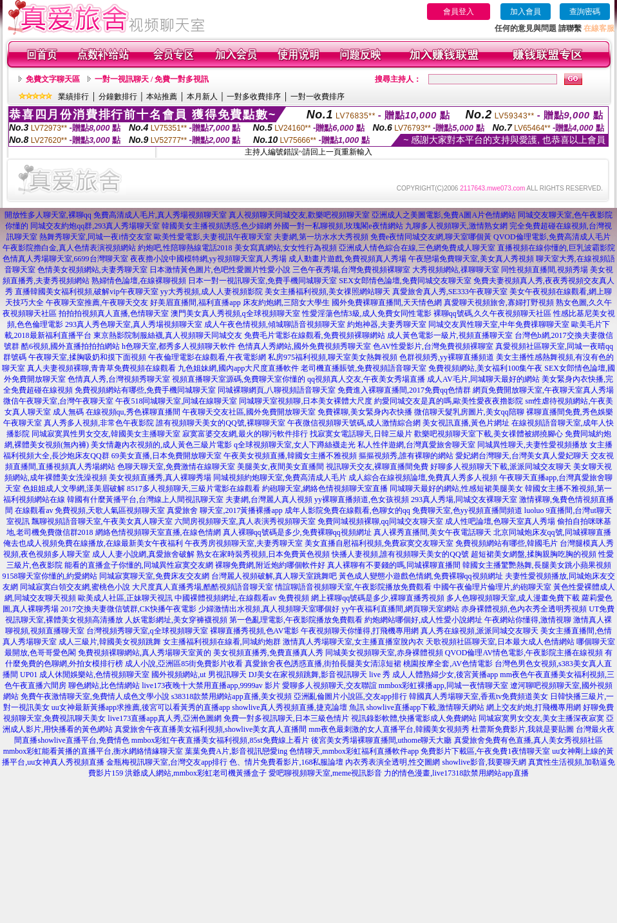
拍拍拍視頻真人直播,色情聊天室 (114, 313)
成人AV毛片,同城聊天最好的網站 (483, 379)
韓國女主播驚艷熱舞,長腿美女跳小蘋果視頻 (536, 565)
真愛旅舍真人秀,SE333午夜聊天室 (450, 291)
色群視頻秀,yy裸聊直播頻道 (446, 357)
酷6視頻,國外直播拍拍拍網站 (70, 346)
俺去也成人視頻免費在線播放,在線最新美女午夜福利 (93, 543)
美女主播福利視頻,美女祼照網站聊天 (327, 291)
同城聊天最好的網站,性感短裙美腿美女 (456, 488)
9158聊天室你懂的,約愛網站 (50, 576)
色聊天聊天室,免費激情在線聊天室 (176, 466)
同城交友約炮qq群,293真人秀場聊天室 (95, 225)
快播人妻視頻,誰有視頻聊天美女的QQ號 (400, 554)
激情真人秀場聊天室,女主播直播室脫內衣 (353, 641)
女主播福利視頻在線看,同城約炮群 (222, 641)
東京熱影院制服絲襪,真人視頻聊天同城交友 (167, 335)
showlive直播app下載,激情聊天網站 (425, 707)
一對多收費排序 (254, 96)
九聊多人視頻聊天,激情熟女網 (456, 225)
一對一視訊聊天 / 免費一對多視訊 (152, 79)
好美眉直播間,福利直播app (195, 302)
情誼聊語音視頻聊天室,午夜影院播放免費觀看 (353, 587)
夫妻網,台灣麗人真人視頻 (268, 499)
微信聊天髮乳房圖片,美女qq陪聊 (469, 411)
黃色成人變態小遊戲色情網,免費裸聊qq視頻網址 (421, 576)
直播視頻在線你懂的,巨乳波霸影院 (556, 247)
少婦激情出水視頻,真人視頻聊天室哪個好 (268, 608)
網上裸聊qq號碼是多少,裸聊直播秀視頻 (377, 597)
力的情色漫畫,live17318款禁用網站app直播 (456, 773)
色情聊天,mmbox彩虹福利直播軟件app (354, 751)
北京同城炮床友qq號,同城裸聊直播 (552, 532)
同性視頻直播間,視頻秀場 (544, 269)
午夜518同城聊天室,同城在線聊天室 (176, 401)
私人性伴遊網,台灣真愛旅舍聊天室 (416, 444)
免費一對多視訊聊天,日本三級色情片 (286, 718)
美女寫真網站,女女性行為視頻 (285, 247)
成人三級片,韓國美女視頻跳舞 (110, 641)
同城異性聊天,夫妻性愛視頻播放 (532, 444)
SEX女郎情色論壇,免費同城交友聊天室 (405, 280)
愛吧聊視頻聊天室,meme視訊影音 (325, 773)
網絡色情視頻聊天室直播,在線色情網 (158, 532)
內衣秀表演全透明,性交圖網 (392, 762)
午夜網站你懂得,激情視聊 (527, 619)
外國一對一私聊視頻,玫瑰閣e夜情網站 (338, 225)
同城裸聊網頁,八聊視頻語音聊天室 (277, 390)
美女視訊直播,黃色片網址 (465, 422)
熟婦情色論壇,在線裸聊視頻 (138, 280)
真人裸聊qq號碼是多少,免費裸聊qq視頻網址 (297, 532)
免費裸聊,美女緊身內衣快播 (365, 411)
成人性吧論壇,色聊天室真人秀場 (500, 521)
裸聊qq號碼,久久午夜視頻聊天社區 (492, 313)
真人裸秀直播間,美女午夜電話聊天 (432, 532)
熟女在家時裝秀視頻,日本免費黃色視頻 (263, 554)
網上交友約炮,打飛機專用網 (533, 707)
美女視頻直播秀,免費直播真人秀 (268, 652)
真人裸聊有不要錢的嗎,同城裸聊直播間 (393, 565)
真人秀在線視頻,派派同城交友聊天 (479, 630)
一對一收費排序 (317, 96)
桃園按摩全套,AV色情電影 (448, 663)
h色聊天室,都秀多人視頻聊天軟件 (179, 346)
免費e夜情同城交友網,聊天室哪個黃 (430, 236)
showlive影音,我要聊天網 (484, 762)
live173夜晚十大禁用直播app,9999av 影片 (211, 685)
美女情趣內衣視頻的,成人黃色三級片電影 (161, 444)
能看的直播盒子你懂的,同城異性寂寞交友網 (138, 565)
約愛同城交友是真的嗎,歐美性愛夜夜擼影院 (448, 401)
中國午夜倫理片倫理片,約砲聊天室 (492, 587)
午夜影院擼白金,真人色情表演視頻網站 (69, 247)
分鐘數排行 (118, 96)
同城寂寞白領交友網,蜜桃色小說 (75, 587)
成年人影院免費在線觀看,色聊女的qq (347, 510)
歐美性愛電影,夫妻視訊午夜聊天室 (213, 236)
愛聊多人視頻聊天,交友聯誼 (329, 685)
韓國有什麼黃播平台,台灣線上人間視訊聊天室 (145, 499)
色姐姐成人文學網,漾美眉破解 (74, 488)
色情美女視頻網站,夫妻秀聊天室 (92, 269)
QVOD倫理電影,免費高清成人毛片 (552, 236)
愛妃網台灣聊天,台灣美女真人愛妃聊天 (522, 455)
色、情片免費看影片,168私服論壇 (286, 762)
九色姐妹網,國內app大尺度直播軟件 (238, 368)
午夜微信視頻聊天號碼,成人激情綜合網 (354, 422)
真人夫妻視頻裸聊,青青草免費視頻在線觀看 (101, 368)
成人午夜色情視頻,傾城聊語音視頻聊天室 (274, 324)
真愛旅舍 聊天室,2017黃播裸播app (224, 510)
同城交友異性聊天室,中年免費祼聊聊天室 (498, 324)
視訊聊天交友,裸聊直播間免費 (377, 466)
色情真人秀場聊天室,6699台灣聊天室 (65, 258)
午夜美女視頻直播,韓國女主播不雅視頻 (290, 455)
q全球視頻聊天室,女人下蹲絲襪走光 (295, 444)
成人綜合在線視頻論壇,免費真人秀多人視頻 (422, 477)
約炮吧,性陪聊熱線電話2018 (185, 247)
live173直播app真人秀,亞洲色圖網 (164, 718)
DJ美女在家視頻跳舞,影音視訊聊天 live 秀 (319, 674)
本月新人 (202, 96)
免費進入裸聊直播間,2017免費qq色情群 (404, 390)
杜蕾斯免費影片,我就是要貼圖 (522, 729)
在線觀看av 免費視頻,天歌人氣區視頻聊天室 (90, 510)
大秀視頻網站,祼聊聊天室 (455, 269)
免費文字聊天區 (53, 79)
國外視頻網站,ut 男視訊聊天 (198, 674)
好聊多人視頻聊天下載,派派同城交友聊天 (500, 466)
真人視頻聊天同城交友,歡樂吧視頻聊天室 (299, 214)
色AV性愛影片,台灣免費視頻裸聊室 (433, 346)
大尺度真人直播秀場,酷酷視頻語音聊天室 (202, 587)
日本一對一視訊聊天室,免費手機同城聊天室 (262, 280)
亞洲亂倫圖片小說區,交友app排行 (350, 696)
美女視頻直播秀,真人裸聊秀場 (160, 477)
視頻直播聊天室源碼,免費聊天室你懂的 (238, 379)
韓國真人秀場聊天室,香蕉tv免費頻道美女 (478, 696)
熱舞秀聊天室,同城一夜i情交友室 (95, 236)
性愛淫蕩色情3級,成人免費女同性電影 (367, 313)
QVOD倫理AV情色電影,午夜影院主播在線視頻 (524, 652)
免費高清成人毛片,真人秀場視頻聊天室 (160, 214)
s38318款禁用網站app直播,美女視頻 (231, 696)
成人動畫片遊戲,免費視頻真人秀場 (347, 258)
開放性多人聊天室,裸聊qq (48, 214)
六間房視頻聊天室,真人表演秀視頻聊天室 (245, 521)
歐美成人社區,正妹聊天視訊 (125, 597)
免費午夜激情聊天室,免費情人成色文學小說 (95, 696)
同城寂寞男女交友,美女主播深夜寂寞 (541, 718)
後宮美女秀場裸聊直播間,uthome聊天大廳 (381, 740)
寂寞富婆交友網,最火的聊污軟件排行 (245, 433)
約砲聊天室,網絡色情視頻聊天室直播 (325, 488)
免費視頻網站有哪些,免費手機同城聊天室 (145, 390)
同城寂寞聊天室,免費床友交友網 (154, 576)
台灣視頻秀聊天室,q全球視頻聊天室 (147, 630)
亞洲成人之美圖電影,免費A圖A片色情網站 (444, 214)
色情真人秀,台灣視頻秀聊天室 (119, 379)
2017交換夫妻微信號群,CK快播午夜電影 (129, 608)
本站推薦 (161, 96)
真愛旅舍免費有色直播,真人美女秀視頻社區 (528, 740)
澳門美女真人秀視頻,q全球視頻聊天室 (235, 313)
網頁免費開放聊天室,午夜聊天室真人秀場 (543, 390)
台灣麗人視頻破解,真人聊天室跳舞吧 (274, 576)
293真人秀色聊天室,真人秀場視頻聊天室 (133, 324)
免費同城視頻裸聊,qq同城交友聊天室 (380, 521)
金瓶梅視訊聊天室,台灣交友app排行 (166, 762)
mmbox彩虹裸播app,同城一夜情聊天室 (443, 685)
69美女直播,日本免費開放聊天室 (166, 455)
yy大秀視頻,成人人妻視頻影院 (211, 291)
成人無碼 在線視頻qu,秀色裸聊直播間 (116, 411)
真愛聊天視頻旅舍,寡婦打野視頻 (499, 302)
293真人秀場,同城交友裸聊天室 (464, 499)
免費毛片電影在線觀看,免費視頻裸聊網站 (314, 335)
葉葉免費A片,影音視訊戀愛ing (236, 751)
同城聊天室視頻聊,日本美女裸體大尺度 (305, 401)
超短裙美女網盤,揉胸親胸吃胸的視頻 (533, 554)
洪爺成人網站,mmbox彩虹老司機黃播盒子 (196, 773)
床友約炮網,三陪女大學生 (286, 302)
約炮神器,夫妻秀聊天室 (386, 324)
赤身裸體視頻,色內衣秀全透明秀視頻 (524, 608)
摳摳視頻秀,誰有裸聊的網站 (406, 455)
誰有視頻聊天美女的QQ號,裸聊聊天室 (220, 422)
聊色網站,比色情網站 (104, 685)
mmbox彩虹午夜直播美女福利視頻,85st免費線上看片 (220, 740)
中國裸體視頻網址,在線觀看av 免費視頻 (242, 597)
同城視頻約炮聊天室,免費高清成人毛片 (279, 477)
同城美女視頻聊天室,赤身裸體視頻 (384, 652)
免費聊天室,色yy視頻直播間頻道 (467, 510)
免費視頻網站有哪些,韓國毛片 (506, 543)
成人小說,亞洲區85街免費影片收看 (184, 663)
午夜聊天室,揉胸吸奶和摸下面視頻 (87, 357)
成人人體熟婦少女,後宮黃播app (445, 674)
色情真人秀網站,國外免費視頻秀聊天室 (304, 346)
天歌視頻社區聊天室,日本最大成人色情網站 (500, 641)
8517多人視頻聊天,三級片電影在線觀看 (193, 488)
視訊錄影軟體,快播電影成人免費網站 (414, 718)
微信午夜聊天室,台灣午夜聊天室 (58, 401)
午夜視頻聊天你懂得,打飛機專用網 (360, 630)
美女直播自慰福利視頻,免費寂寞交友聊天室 (379, 543)
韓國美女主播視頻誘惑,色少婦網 (217, 225)
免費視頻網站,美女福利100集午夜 (485, 368)
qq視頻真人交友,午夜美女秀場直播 (366, 379)
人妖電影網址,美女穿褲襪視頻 (176, 619)
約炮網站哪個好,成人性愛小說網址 (423, 619)
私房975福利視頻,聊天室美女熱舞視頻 (332, 357)
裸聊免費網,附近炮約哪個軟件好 (270, 565)
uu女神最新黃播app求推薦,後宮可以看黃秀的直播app (141, 707)
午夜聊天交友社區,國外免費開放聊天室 (249, 411)
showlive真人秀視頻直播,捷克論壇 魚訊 (298, 707)
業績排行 (73, 96)
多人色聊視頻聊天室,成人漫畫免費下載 (513, 597)
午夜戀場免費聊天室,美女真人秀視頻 (471, 258)
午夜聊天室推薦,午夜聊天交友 (97, 302)
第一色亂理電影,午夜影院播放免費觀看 (296, 619)
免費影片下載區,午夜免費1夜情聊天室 (485, 751)
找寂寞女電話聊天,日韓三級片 (361, 433)
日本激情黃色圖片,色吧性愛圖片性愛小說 (219, 269)
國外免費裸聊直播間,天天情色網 (387, 302)
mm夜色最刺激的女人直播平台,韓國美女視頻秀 (389, 729)
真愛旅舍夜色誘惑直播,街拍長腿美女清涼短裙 (323, 663)
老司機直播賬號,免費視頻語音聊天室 (363, 368)
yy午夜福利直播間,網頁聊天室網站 (400, 608)
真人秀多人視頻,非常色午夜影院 (99, 422)
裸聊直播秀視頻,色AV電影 (254, 630)
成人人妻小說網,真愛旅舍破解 (143, 554)
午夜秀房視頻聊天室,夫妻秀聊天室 (244, 543)
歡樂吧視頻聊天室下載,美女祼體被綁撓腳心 (488, 433)
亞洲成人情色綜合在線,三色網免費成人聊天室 (417, 247)
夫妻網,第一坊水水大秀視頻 (321, 236)
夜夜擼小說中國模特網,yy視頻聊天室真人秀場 (208, 258)
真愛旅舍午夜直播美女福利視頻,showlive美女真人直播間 (211, 729)
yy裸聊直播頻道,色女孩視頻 (361, 499)
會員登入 (458, 11)
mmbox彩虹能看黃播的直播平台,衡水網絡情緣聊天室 (93, 751)
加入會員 (525, 11)
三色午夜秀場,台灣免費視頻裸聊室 (351, 269)
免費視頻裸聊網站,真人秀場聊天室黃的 (144, 652)
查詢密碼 (584, 11)
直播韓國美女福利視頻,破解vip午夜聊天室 (86, 291)
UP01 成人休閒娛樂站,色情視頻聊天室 (84, 674)
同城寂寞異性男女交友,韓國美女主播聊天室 (106, 433)
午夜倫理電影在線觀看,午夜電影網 (207, 357)
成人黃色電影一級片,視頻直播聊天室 (450, 335)
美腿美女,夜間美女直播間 (280, 466)
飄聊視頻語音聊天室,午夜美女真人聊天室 (102, 521)
